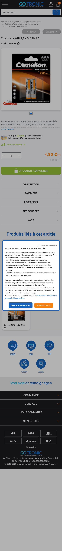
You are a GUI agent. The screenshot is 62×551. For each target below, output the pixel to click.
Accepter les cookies (20, 305)
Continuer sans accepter (47, 245)
